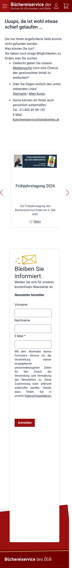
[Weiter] (68, 192)
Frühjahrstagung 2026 (35, 185)
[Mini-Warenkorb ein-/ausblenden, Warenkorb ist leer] (66, 6)
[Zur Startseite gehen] (30, 6)
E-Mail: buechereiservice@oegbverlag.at (29, 554)
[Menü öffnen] (5, 6)
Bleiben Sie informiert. (29, 272)
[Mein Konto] (56, 6)
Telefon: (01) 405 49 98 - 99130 (24, 549)
